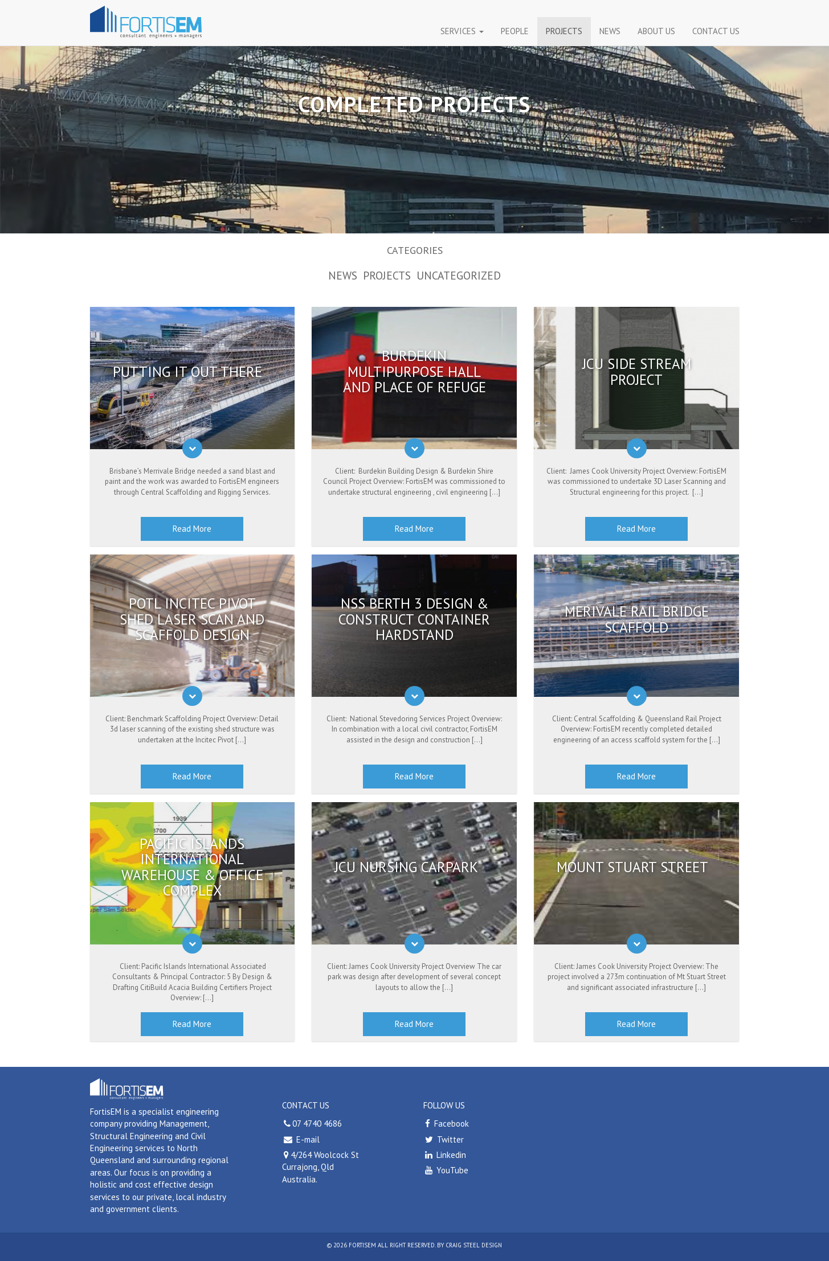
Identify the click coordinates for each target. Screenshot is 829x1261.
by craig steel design (469, 1245)
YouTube (445, 1170)
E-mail (307, 1139)
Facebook (446, 1123)
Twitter (443, 1139)
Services (462, 31)
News (609, 31)
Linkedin (444, 1154)
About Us (656, 31)
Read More (192, 528)
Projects (564, 31)
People (515, 31)
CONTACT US (716, 31)
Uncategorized (458, 275)
